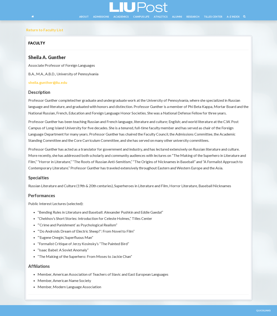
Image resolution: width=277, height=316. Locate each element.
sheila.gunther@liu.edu (47, 82)
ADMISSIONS (101, 16)
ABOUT (84, 16)
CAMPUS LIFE (141, 16)
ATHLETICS (161, 16)
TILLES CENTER (213, 16)
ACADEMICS (121, 16)
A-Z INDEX (233, 16)
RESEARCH (192, 16)
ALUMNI (177, 16)
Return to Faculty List (44, 30)
